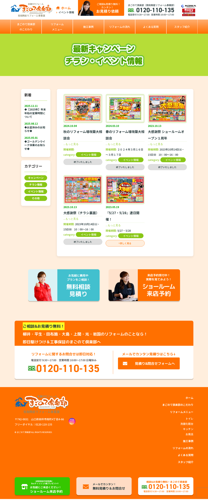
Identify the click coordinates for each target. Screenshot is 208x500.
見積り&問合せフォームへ (155, 363)
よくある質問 (185, 456)
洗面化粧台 (186, 424)
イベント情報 (36, 191)
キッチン (188, 429)
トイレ (189, 419)
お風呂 (189, 435)
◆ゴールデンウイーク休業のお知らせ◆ (34, 145)
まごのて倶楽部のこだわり (177, 405)
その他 (36, 198)
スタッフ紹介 (185, 463)
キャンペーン (36, 178)
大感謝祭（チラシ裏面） (81, 212)
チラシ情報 (35, 185)
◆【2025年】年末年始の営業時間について (35, 113)
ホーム (189, 398)
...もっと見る (70, 144)
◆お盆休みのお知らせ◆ (34, 129)
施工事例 (188, 441)
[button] (57, 27)
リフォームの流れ (183, 449)
